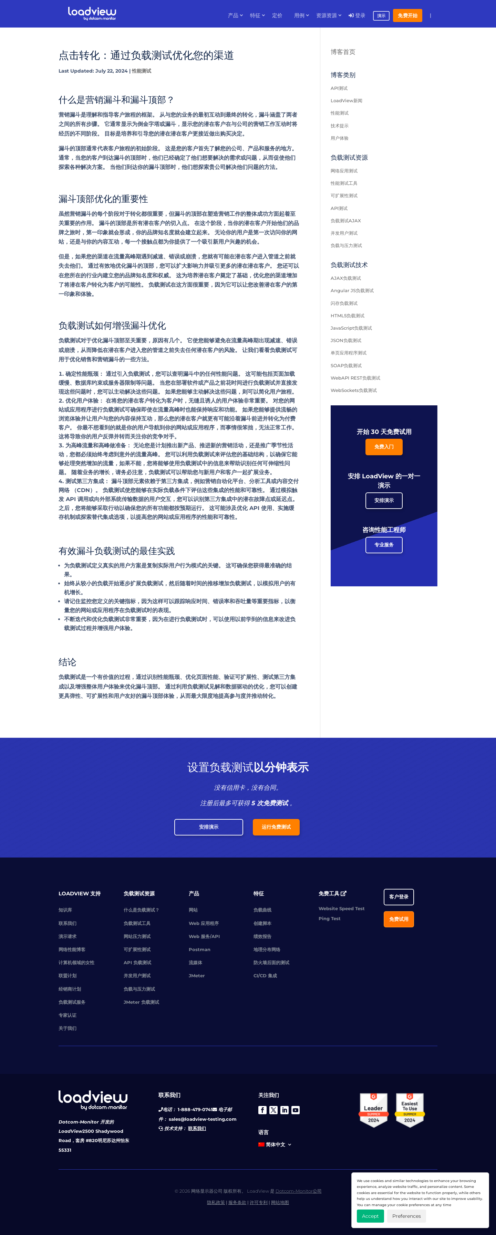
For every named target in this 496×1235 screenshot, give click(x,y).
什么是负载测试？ (141, 910)
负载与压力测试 (346, 245)
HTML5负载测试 (347, 315)
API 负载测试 (137, 962)
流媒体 (195, 962)
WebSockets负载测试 (354, 390)
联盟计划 (67, 975)
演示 (381, 15)
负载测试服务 (72, 1002)
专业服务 (384, 545)
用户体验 (340, 138)
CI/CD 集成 (265, 975)
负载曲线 (262, 910)
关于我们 (67, 1028)
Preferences (406, 1216)
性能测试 (141, 71)
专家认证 (67, 1015)
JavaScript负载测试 (351, 328)
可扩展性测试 (344, 195)
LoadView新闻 (346, 100)
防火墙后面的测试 (271, 962)
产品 (233, 15)
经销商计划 (70, 989)
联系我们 (67, 923)
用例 (299, 15)
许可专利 (259, 1202)
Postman (199, 949)
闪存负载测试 (344, 303)
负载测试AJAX (346, 220)
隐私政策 (216, 1202)
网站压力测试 (137, 936)
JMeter (197, 975)
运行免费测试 (276, 827)
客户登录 (399, 897)
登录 (357, 15)
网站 (193, 910)
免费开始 (407, 15)
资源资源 (326, 15)
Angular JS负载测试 (352, 290)
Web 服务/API (204, 936)
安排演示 (384, 500)
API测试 (339, 88)
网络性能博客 (72, 949)
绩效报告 (262, 936)
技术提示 (340, 125)
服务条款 (237, 1202)
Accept (370, 1216)
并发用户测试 (344, 233)
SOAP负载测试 (346, 365)
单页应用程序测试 (348, 352)
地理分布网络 (267, 949)
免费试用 (399, 919)
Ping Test (330, 918)
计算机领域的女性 (76, 962)
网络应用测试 (344, 170)
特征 (255, 15)
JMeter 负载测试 (141, 1002)
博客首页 (343, 52)
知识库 (65, 910)
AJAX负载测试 (346, 278)
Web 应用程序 (204, 923)
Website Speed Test (342, 908)
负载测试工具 (137, 923)
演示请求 (67, 936)
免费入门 (384, 447)
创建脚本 (262, 923)
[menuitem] (275, 1146)
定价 (277, 15)
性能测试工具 (344, 183)
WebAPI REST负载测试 (355, 378)
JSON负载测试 (346, 340)
